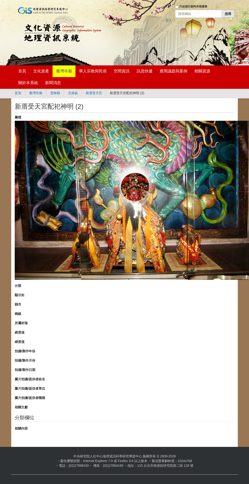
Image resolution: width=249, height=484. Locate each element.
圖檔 (18, 117)
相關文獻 (21, 407)
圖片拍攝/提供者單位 (30, 388)
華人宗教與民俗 (93, 71)
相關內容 (21, 428)
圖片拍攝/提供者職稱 (30, 398)
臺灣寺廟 (64, 71)
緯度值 (20, 342)
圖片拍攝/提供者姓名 (30, 379)
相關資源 (202, 71)
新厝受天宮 (94, 93)
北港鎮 (73, 93)
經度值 (20, 332)
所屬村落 (21, 323)
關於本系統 (28, 83)
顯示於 (20, 295)
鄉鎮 (18, 314)
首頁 (22, 71)
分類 (18, 286)
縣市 (18, 304)
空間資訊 (122, 71)
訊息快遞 (145, 71)
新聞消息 (53, 83)
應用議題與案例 (173, 71)
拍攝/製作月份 (25, 360)
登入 (168, 20)
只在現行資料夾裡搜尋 (193, 6)
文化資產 (41, 71)
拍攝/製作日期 (25, 370)
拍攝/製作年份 (25, 351)
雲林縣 (55, 93)
